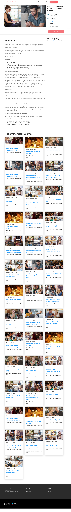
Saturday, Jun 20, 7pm (31, 173)
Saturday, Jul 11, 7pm (31, 371)
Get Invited (56, 31)
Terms (27, 507)
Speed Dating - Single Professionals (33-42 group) (12, 423)
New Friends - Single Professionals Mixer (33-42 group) (34, 450)
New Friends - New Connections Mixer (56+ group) (33, 202)
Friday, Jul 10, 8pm (10, 346)
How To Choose (29, 497)
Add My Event (50, 492)
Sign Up (53, 1)
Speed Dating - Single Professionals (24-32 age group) (33, 277)
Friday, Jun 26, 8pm (51, 197)
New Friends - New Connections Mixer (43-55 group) (53, 251)
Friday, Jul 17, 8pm (50, 395)
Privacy (22, 507)
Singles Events (29, 492)
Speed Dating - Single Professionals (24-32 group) (52, 226)
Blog (48, 497)
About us (49, 494)
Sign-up (54, 40)
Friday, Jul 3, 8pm (30, 273)
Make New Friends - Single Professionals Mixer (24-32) (14, 252)
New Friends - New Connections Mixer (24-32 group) (33, 177)
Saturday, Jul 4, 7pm (51, 298)
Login (51, 40)
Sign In (62, 1)
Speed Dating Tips (30, 494)
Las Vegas (39, 1)
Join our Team (45, 1)
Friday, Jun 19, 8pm (10, 146)
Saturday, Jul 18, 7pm (11, 446)
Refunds (32, 507)
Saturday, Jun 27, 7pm (11, 248)
